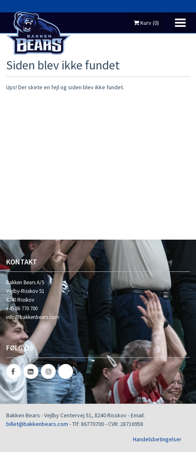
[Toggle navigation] (180, 22)
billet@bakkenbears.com (37, 424)
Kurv (146, 22)
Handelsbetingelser (157, 439)
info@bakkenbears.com (32, 317)
